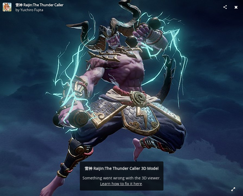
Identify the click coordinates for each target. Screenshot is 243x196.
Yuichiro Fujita (31, 9)
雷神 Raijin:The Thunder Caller (39, 4)
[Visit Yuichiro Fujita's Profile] (7, 7)
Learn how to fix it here (121, 183)
